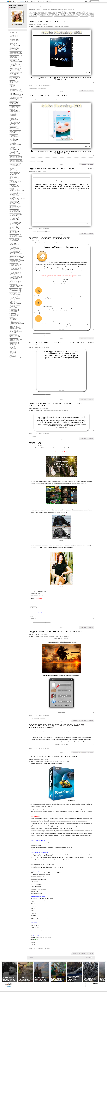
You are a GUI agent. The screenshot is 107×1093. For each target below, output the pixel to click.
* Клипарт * (12, 116)
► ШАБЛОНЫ (12, 356)
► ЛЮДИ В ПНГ (12, 139)
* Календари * (13, 197)
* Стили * (12, 349)
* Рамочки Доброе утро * (15, 259)
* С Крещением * (13, 185)
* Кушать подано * (13, 57)
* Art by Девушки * (13, 211)
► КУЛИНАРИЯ (12, 34)
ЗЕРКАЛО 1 (33, 942)
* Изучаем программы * (15, 95)
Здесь (79, 276)
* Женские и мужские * (14, 357)
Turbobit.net (34, 607)
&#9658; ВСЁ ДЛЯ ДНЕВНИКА (87, 15)
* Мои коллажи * (13, 73)
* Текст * (11, 242)
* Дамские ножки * (13, 114)
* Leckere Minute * (13, 40)
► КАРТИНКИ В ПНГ (13, 106)
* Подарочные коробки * (15, 123)
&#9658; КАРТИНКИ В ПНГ (87, 14)
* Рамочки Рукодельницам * (16, 274)
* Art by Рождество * (14, 231)
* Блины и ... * (13, 47)
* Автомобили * (13, 110)
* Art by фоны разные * (14, 234)
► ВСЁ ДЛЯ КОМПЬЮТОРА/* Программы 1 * (41, 85)
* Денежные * (12, 306)
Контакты (96, 1087)
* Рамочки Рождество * (14, 272)
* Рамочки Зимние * (14, 261)
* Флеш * (11, 299)
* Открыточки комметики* (15, 294)
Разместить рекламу (95, 1088)
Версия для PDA (95, 1086)
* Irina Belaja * (13, 39)
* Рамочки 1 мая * (13, 248)
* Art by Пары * (13, 226)
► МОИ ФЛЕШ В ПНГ (13, 278)
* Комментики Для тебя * (15, 156)
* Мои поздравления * (14, 290)
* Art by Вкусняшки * (14, 209)
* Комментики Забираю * (15, 157)
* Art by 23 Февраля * (14, 203)
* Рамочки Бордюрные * (15, 253)
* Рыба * (11, 65)
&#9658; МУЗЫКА (79, 11)
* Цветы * (12, 132)
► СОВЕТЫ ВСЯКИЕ (13, 303)
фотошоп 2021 (40, 161)
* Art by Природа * (13, 228)
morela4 (41, 447)
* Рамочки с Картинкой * (15, 276)
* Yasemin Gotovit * (14, 45)
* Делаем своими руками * (15, 305)
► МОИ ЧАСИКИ (12, 194)
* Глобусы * (12, 113)
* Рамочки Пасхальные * (15, 267)
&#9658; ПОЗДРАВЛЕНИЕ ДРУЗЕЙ (56, 11)
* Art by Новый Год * (14, 223)
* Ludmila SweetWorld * (14, 41)
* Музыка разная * (13, 282)
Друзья (14, 5)
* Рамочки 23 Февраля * (15, 249)
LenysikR (41, 242)
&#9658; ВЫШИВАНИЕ (58, 15)
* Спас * (11, 188)
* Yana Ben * (12, 44)
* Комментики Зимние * (15, 160)
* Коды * (11, 93)
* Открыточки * (13, 295)
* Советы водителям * (14, 326)
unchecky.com (66, 283)
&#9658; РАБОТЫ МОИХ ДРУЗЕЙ (41, 11)
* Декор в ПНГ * (13, 107)
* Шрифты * (12, 353)
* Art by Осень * (13, 224)
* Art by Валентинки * (14, 206)
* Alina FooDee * (13, 36)
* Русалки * (12, 148)
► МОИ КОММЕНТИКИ (14, 155)
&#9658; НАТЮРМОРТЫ (70, 11)
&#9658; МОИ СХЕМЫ (53, 13)
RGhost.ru (33, 616)
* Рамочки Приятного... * (15, 268)
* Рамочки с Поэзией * (14, 277)
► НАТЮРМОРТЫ (13, 286)
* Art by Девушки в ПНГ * (15, 213)
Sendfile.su (33, 618)
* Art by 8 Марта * (14, 201)
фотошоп (48, 231)
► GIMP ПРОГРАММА (13, 77)
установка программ (41, 231)
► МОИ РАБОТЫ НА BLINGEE (15, 190)
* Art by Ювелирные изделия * (16, 236)
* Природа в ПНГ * (14, 126)
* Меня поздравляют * (14, 289)
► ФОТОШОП (12, 344)
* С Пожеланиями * (14, 165)
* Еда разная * (13, 115)
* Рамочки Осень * (13, 265)
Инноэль (41, 26)
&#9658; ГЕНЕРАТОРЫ (47, 15)
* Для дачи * (12, 311)
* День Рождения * (14, 173)
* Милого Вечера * (13, 177)
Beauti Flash (9, 7)
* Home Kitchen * (13, 37)
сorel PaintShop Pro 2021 (36, 88)
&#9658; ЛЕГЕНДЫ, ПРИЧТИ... (65, 14)
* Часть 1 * (12, 243)
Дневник (90, 168)
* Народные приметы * (14, 322)
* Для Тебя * (12, 174)
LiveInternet (11, 1)
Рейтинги (34, 1)
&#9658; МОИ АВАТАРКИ (42, 14)
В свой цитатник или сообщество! (61, 26)
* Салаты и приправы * (14, 66)
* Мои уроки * (12, 99)
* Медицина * (12, 318)
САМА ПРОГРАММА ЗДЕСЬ (61, 638)
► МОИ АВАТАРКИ (13, 149)
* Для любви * (13, 313)
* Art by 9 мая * (13, 205)
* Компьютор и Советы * (15, 98)
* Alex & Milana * (13, 35)
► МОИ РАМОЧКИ (13, 244)
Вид (87, 1)
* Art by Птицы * (13, 230)
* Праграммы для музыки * (15, 285)
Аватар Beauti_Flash (17, 16)
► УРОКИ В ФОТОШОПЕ (14, 328)
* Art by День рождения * (15, 214)
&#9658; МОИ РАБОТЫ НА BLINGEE (67, 13)
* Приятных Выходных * (15, 181)
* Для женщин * (13, 151)
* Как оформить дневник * (15, 91)
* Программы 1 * (13, 101)
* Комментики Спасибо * (15, 163)
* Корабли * (12, 118)
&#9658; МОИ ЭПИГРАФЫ (81, 12)
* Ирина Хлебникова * (14, 52)
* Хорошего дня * (13, 189)
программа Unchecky (41, 335)
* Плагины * (12, 348)
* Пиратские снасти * (14, 122)
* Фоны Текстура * (13, 342)
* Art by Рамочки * (13, 199)
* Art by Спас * (13, 232)
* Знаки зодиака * (13, 315)
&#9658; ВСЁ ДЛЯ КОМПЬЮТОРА (71, 15)
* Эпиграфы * (12, 302)
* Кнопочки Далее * (14, 239)
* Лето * (11, 86)
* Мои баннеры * (13, 240)
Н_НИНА (41, 636)
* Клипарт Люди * (13, 143)
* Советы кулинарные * (15, 68)
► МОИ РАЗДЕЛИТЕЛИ (14, 238)
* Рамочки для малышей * (15, 257)
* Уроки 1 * (12, 74)
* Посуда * (12, 124)
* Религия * (12, 324)
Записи (10, 5)
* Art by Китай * (13, 202)
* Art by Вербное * (14, 207)
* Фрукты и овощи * (14, 131)
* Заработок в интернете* (15, 90)
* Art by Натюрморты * (14, 222)
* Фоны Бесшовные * (14, 336)
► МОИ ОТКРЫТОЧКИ (14, 166)
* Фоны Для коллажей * (15, 339)
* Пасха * (11, 120)
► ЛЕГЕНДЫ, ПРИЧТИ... (14, 138)
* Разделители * (13, 127)
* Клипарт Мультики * (14, 144)
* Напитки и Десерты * (14, 61)
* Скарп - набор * (13, 128)
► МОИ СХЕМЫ (12, 192)
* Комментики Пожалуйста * (16, 161)
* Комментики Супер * (14, 164)
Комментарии (20, 5)
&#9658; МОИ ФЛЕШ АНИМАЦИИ (40, 13)
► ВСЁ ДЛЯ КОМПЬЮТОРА (15, 94)
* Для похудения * (13, 310)
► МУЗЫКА (11, 280)
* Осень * (12, 88)
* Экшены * (12, 355)
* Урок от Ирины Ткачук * (15, 331)
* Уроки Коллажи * (13, 334)
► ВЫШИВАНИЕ (12, 102)
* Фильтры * (12, 352)
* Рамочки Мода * (13, 263)
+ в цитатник (44, 24)
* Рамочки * (12, 297)
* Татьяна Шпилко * (14, 70)
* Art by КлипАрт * (13, 219)
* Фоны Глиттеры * (14, 338)
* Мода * (11, 319)
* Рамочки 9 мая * (13, 252)
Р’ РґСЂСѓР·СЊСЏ (18, 24)
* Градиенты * (13, 78)
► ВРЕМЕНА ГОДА (13, 82)
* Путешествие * (13, 136)
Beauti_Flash (61, 329)
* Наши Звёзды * (13, 284)
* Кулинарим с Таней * (14, 55)
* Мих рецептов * (13, 59)
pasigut (40, 410)
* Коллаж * (12, 293)
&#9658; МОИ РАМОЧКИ (37, 12)
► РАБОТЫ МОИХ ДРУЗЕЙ (15, 292)
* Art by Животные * (14, 217)
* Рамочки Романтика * (14, 273)
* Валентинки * (13, 170)
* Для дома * (12, 307)
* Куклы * (11, 145)
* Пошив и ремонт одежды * (16, 323)
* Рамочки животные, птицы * (16, 260)
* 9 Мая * (11, 109)
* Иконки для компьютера (15, 97)
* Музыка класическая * (15, 281)
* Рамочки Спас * (13, 247)
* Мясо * (11, 60)
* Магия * (11, 317)
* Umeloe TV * (13, 43)
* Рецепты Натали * (14, 64)
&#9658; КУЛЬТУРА (76, 14)
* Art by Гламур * (13, 210)
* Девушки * (12, 140)
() (79, 720)
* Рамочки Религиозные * (15, 270)
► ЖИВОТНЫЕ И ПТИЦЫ (14, 105)
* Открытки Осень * (14, 178)
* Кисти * (11, 346)
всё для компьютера (35, 718)
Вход (27, 1)
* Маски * (12, 347)
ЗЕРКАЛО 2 (33, 944)
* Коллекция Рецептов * (15, 53)
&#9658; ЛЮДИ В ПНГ (53, 14)
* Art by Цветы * (13, 235)
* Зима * (11, 85)
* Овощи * (12, 62)
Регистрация (21, 1)
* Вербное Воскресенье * (15, 172)
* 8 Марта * (12, 168)
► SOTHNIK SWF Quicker (14, 81)
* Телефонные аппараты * (15, 130)
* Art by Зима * (13, 218)
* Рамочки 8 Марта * (14, 251)
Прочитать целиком (48, 26)
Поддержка (85, 1)
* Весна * (11, 84)
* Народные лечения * (14, 321)
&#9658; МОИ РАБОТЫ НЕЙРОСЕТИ (65, 12)
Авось (41, 1)
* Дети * (11, 141)
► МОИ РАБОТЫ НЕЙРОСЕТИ (16, 198)
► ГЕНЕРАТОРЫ (12, 103)
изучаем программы (35, 396)
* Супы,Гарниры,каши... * (15, 69)
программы (44, 88)
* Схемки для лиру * (14, 298)
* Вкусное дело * (13, 48)
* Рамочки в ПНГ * (13, 255)
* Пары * (11, 147)
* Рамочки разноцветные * (15, 269)
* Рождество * (13, 182)
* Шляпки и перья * (14, 134)
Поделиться (90, 90)
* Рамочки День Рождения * (16, 256)
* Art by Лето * (13, 220)
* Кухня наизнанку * (14, 56)
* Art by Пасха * (13, 227)
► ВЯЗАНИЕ (11, 32)
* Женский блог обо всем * (15, 51)
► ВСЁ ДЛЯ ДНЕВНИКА (14, 89)
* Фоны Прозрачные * (14, 340)
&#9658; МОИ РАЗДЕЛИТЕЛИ (50, 12)
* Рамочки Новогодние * (15, 264)
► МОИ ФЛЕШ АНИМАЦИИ (15, 193)
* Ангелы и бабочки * (14, 111)
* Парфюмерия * (13, 119)
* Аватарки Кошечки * (14, 153)
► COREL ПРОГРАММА (14, 72)
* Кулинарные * (13, 245)
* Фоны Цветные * (13, 343)
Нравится (84, 90)
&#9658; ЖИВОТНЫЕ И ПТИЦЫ (35, 15)
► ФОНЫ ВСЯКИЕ (13, 335)
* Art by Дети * (13, 215)
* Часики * (12, 301)
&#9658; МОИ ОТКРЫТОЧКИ (81, 13)
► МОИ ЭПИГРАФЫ (13, 195)
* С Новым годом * (14, 186)
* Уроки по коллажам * (14, 76)
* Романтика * (13, 184)
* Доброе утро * (13, 176)
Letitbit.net (33, 606)
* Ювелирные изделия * (15, 327)
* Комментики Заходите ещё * (16, 159)
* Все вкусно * (13, 49)
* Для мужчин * (13, 152)
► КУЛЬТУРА (12, 135)
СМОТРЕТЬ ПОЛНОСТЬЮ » (62, 744)
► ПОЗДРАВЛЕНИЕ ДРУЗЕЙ (15, 288)
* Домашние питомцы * (15, 314)
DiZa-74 (41, 731)
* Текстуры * (12, 351)
